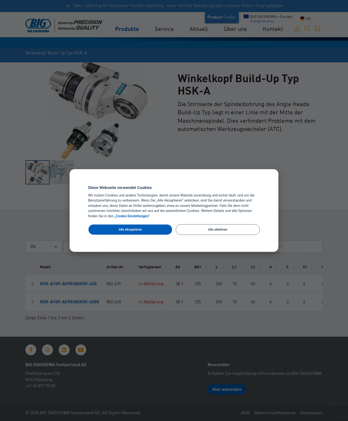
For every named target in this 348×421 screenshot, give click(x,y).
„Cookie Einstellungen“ (132, 216)
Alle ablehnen (217, 229)
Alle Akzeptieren (130, 229)
